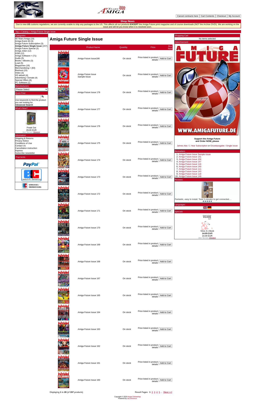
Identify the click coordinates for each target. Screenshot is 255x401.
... (161, 392)
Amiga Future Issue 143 (190, 171)
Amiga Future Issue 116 (190, 164)
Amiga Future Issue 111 (190, 169)
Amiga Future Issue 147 (190, 161)
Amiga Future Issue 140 (190, 166)
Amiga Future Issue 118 (190, 174)
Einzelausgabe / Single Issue (224, 145)
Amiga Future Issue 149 (190, 176)
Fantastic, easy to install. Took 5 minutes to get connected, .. (203, 199)
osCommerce (132, 398)
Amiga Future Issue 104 (190, 159)
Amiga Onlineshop (134, 397)
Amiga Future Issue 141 (190, 157)
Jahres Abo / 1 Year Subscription (192, 145)
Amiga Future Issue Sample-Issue (195, 154)
